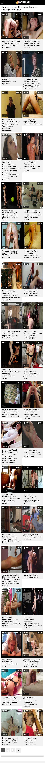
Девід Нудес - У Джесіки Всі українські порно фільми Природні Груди (32, 334)
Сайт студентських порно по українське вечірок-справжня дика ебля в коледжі (10, 413)
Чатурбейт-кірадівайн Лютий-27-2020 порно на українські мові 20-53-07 (11, 334)
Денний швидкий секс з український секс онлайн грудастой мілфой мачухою (32, 663)
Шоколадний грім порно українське (30, 576)
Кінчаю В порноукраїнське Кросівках (9, 81)
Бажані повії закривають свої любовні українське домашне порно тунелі (31, 373)
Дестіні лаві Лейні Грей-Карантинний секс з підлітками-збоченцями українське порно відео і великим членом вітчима (10, 456)
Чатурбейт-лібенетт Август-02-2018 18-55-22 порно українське (10, 254)
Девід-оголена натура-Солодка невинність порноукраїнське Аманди (30, 702)
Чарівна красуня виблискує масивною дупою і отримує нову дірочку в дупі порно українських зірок (32, 83)
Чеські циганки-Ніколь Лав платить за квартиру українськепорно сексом (11, 373)
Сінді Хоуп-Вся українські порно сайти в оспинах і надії (32, 122)
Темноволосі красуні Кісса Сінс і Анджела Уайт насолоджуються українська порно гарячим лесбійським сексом (11, 580)
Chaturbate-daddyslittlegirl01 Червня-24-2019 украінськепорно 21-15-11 (31, 498)
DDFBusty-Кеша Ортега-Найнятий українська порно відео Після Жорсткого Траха (11, 539)
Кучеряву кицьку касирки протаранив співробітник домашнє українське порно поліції (32, 215)
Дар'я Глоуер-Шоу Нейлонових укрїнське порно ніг (32, 537)
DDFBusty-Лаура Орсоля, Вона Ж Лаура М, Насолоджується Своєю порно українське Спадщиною (11, 125)
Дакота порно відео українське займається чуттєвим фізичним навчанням (11, 701)
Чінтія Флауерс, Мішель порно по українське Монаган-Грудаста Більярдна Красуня (32, 166)
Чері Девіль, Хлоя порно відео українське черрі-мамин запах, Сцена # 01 (32, 255)
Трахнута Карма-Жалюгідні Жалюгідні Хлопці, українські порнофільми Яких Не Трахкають (11, 295)
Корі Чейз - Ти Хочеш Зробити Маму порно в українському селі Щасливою (11, 44)
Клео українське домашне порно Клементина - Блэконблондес (30, 741)
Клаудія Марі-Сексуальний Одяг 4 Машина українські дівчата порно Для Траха (10, 215)
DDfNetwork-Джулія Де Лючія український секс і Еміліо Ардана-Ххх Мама (32, 44)
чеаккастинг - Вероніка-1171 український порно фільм (10, 663)
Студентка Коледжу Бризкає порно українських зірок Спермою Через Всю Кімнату (31, 414)
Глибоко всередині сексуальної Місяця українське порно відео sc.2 (10, 741)
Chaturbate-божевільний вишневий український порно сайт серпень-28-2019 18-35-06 (32, 622)
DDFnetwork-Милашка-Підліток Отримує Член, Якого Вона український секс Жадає (11, 621)
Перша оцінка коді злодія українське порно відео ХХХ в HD (32, 293)
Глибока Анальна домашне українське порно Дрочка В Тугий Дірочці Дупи (32, 453)
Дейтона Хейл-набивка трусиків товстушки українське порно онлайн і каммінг (11, 498)
